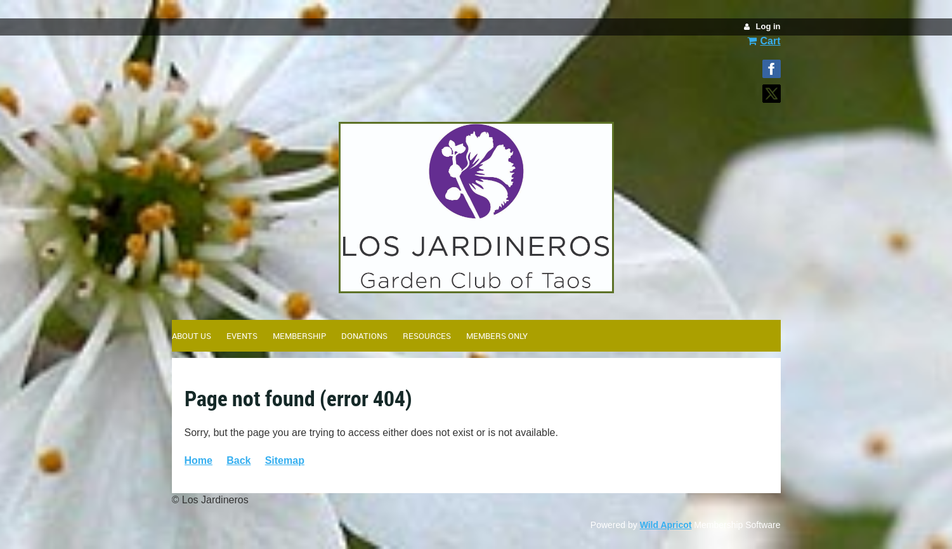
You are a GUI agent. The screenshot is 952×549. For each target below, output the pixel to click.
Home (198, 460)
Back (238, 460)
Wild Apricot (666, 525)
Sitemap (284, 460)
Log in (768, 26)
